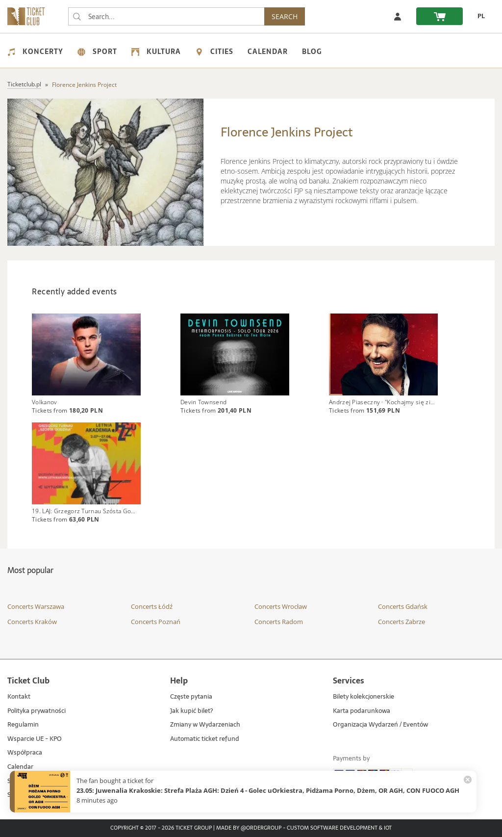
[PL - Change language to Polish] (479, 16)
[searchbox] (166, 16)
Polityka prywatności (36, 711)
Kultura (156, 51)
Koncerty (35, 51)
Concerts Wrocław (280, 606)
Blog (312, 51)
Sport (97, 51)
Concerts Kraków (32, 621)
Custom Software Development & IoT (339, 828)
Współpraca (24, 753)
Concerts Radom (278, 621)
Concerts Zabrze (401, 621)
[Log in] (397, 16)
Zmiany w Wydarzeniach (205, 725)
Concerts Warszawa (35, 606)
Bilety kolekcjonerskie (363, 697)
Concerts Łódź (152, 606)
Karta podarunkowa (361, 711)
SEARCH (285, 16)
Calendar (268, 51)
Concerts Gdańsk (402, 606)
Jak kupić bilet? (191, 711)
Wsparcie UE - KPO (34, 739)
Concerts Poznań (155, 621)
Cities (214, 51)
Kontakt (18, 697)
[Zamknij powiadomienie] (468, 780)
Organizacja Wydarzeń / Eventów (380, 725)
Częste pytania (191, 697)
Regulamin (23, 725)
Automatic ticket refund (204, 739)
